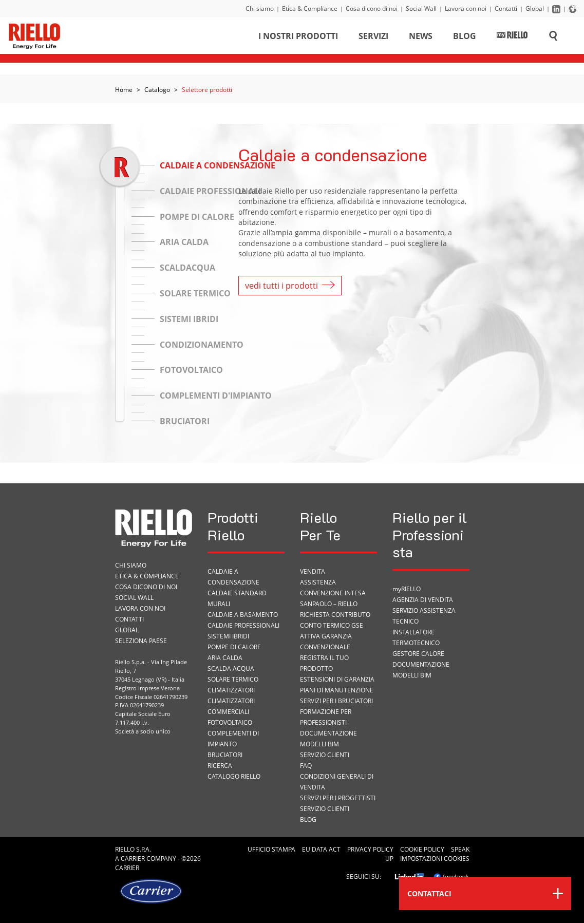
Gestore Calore (418, 653)
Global (534, 8)
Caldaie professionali (243, 625)
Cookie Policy (422, 849)
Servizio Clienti (324, 754)
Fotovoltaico (230, 722)
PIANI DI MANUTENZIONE (336, 690)
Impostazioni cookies (434, 858)
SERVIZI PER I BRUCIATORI (336, 700)
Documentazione (328, 733)
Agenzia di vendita (422, 599)
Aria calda (225, 657)
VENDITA (312, 571)
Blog (464, 38)
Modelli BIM (319, 744)
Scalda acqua (231, 668)
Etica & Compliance (309, 8)
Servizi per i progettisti (337, 798)
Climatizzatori (231, 690)
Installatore (413, 632)
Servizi (373, 38)
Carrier (133, 858)
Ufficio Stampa (271, 849)
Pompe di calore (234, 647)
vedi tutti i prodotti (290, 285)
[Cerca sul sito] (553, 38)
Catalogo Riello (234, 776)
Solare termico (233, 679)
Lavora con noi (465, 8)
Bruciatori (225, 754)
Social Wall (421, 8)
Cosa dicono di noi (372, 8)
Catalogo (157, 89)
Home (124, 89)
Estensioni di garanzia (337, 679)
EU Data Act (321, 849)
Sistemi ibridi (228, 636)
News (420, 38)
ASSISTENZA (318, 582)
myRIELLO (406, 589)
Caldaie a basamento (243, 614)
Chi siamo (260, 8)
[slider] (119, 166)
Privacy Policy (370, 849)
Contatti (506, 8)
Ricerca (220, 765)
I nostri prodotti (298, 38)
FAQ (306, 765)
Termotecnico (416, 642)
